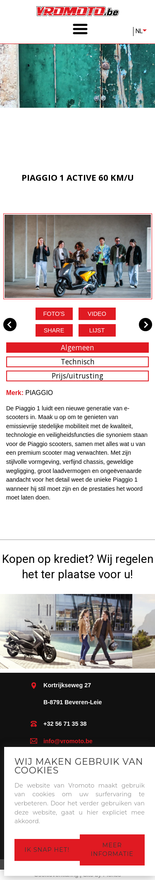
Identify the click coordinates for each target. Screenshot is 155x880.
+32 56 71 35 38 (64, 723)
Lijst (97, 330)
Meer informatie (112, 849)
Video (97, 313)
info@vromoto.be (68, 741)
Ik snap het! (46, 849)
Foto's (53, 313)
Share (54, 330)
